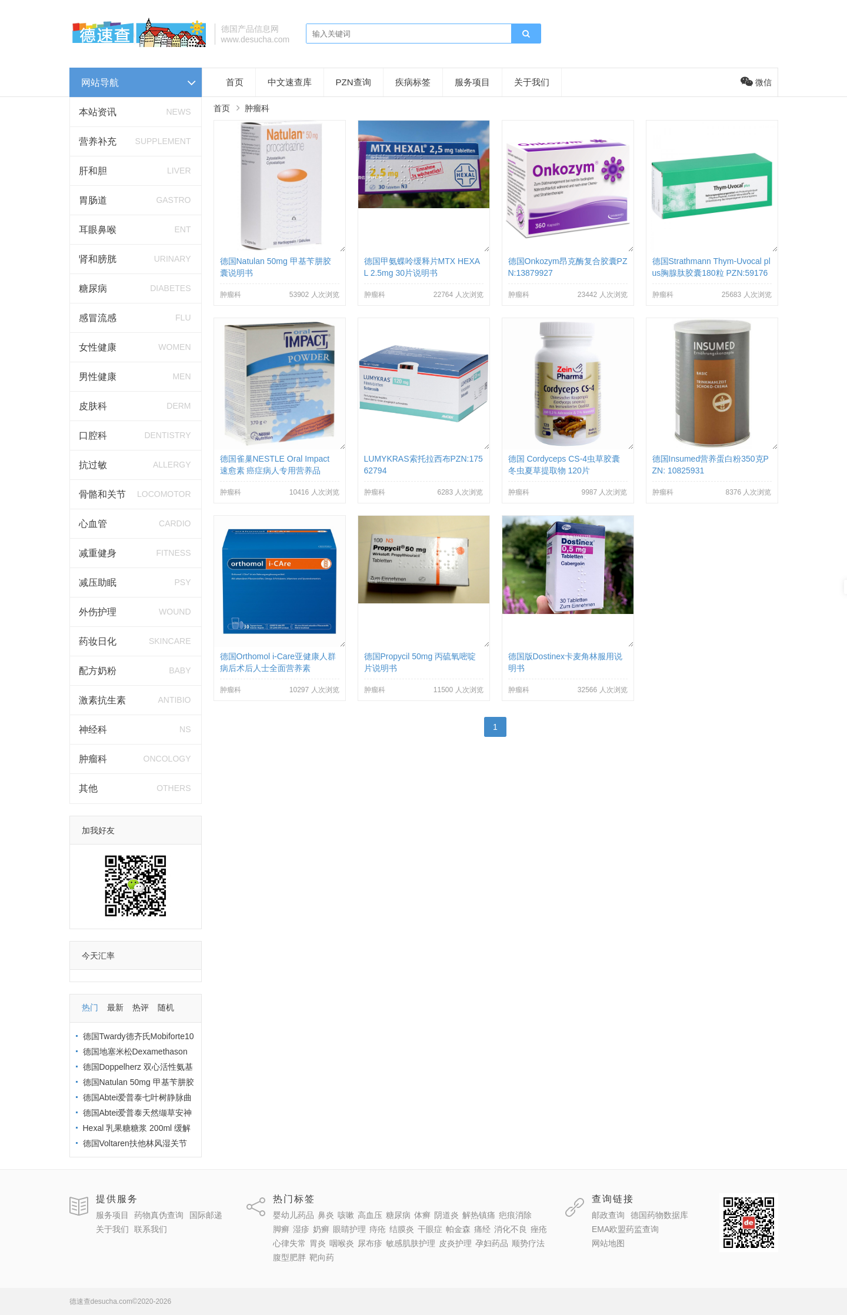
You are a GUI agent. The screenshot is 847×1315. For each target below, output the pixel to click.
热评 (140, 1007)
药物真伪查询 (159, 1215)
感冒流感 (97, 318)
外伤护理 (97, 612)
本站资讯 (97, 112)
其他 (88, 788)
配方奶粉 (97, 671)
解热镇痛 (478, 1215)
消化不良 (510, 1229)
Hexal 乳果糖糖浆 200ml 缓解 (137, 1128)
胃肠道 (93, 200)
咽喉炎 (341, 1243)
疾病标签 (413, 82)
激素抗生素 (102, 700)
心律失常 (289, 1243)
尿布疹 (370, 1243)
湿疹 (301, 1229)
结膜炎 (401, 1229)
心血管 (93, 524)
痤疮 (539, 1229)
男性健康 (97, 377)
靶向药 (321, 1257)
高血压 (370, 1215)
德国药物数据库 (659, 1215)
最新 (115, 1007)
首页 (235, 82)
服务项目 (472, 82)
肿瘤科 (93, 759)
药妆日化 (97, 641)
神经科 (93, 730)
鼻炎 (326, 1215)
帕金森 (458, 1229)
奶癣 (321, 1229)
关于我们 (531, 82)
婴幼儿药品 (293, 1215)
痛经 (482, 1229)
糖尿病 (93, 288)
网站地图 (608, 1243)
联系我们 (150, 1229)
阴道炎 (446, 1215)
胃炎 (317, 1243)
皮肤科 (93, 406)
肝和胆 (93, 171)
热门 (90, 1007)
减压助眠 (97, 583)
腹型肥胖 (289, 1257)
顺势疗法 (528, 1243)
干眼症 (430, 1229)
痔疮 (377, 1229)
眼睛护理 (349, 1229)
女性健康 (97, 347)
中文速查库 (290, 82)
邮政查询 (608, 1215)
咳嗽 (346, 1215)
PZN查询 (353, 82)
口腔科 (93, 435)
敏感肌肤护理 (410, 1243)
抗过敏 (93, 465)
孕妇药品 (491, 1243)
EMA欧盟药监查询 (625, 1229)
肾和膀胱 (97, 259)
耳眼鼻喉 (97, 230)
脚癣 (281, 1229)
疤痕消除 (515, 1215)
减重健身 (97, 553)
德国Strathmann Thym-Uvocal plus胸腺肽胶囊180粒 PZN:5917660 (711, 272)
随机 (166, 1007)
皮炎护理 (455, 1243)
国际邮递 (205, 1215)
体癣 (422, 1215)
